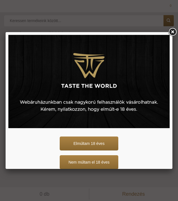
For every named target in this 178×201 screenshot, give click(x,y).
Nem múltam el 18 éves (88, 162)
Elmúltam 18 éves (88, 143)
